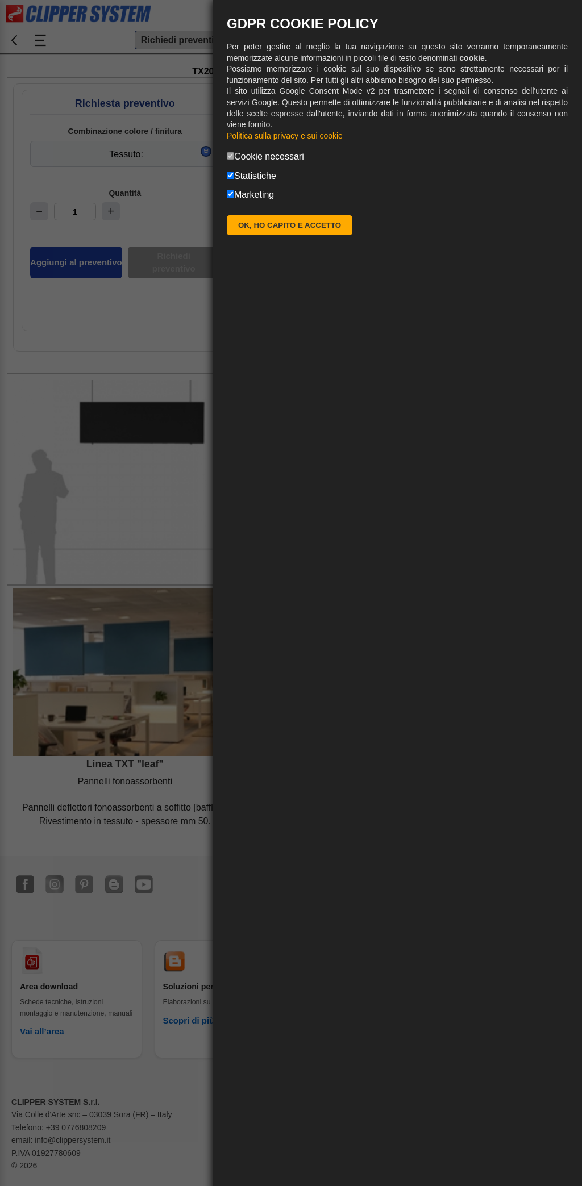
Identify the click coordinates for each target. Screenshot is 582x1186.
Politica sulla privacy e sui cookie (285, 135)
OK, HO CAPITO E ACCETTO (289, 225)
